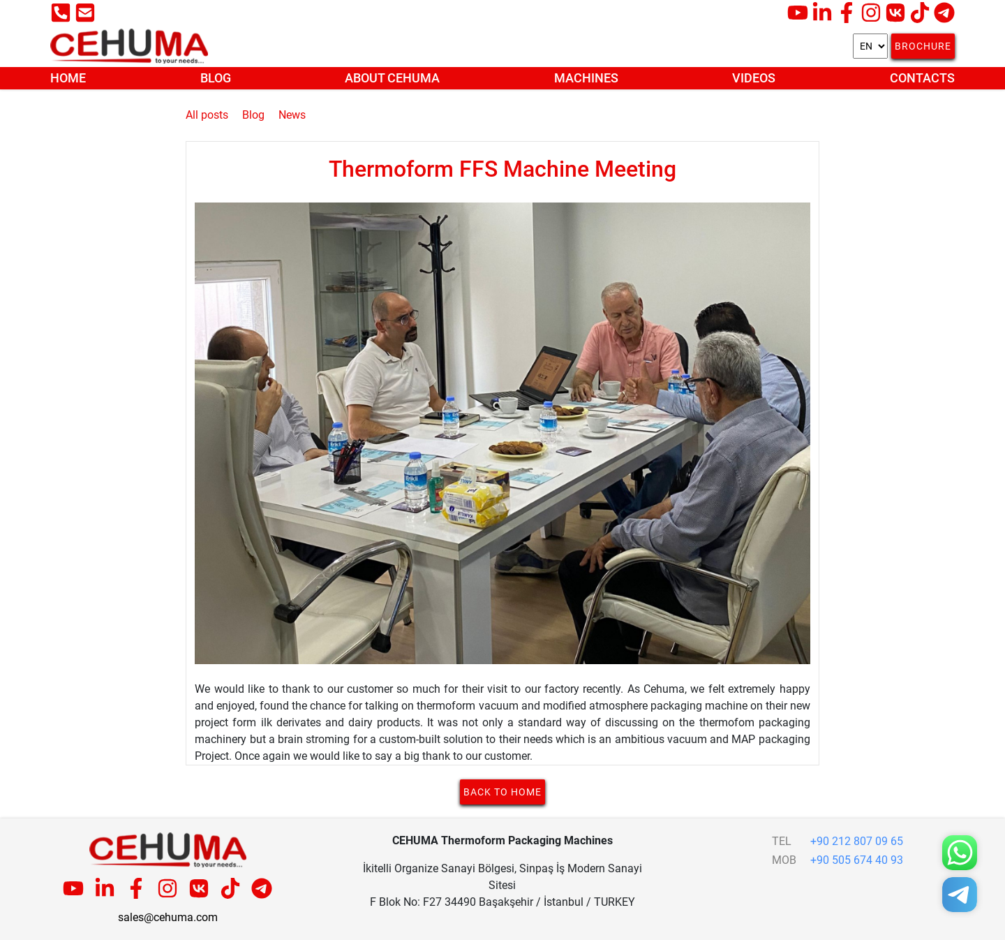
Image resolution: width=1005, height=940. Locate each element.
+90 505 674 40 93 (856, 860)
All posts (207, 115)
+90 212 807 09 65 (856, 841)
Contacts (922, 78)
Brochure (923, 46)
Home (68, 78)
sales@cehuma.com (168, 917)
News (292, 115)
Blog (215, 78)
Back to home (502, 792)
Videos (753, 78)
